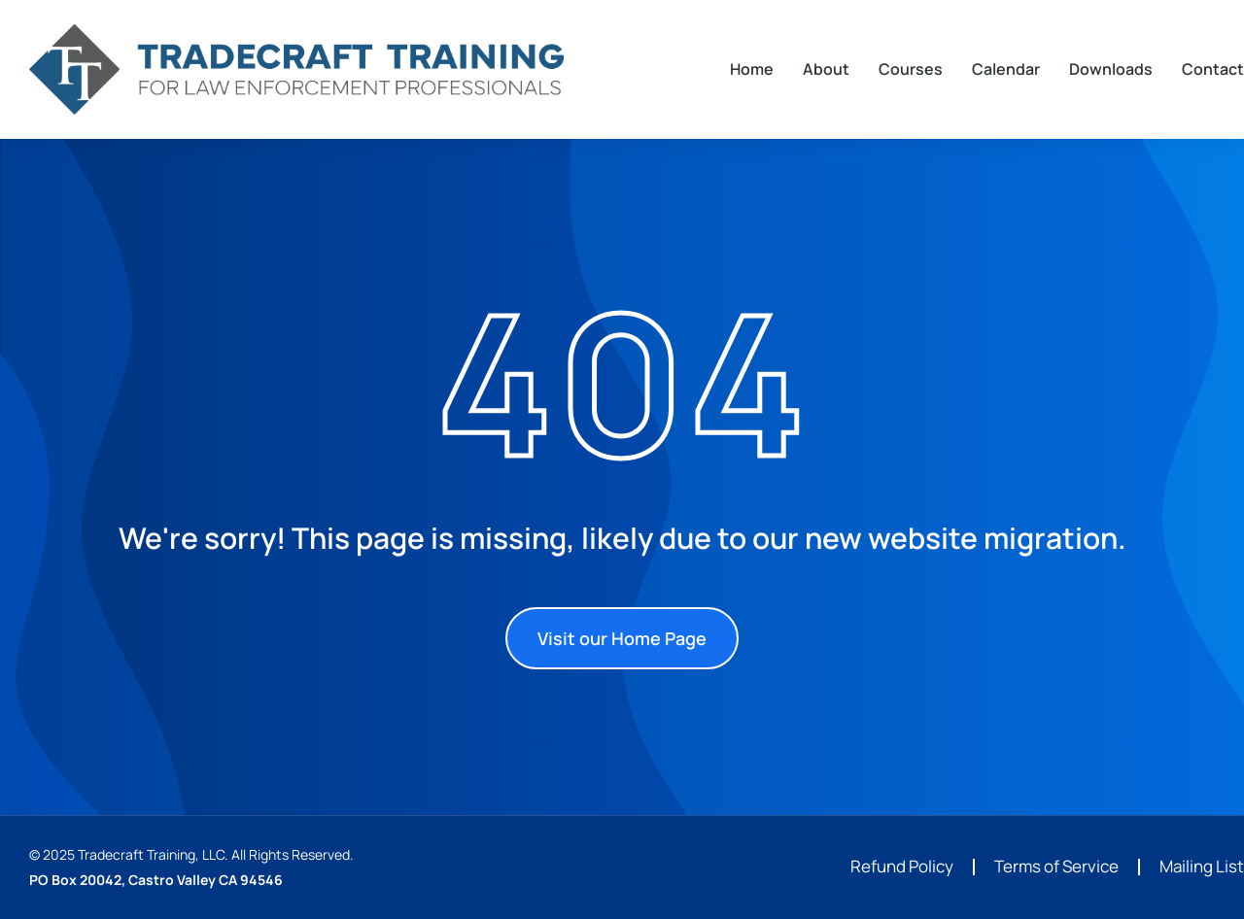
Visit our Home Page (622, 638)
